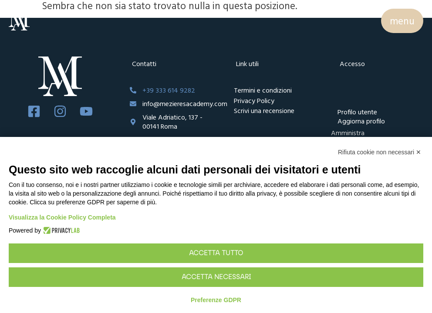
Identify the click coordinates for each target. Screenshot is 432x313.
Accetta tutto (216, 253)
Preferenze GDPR (216, 299)
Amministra (347, 132)
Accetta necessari (216, 277)
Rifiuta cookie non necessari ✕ (379, 152)
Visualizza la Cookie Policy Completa (62, 217)
